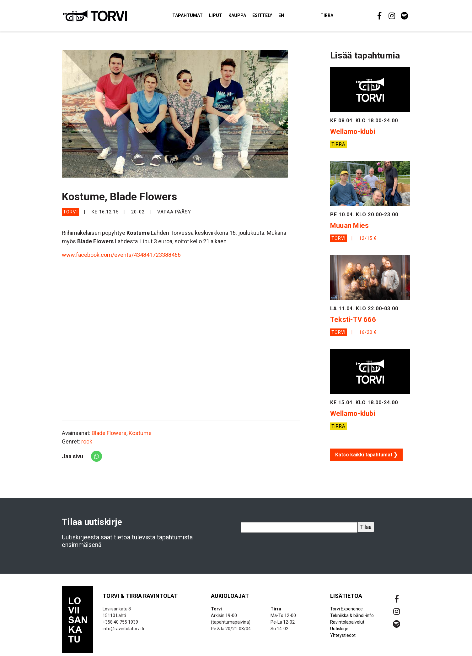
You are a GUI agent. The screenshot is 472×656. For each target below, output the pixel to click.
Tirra (337, 16)
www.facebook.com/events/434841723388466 (121, 258)
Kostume (140, 436)
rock (86, 444)
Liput (226, 16)
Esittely (273, 16)
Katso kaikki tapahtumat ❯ (366, 457)
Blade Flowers (109, 436)
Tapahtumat (198, 16)
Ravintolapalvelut (347, 624)
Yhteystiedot (343, 638)
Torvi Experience (346, 611)
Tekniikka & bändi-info (352, 618)
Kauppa (248, 16)
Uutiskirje (339, 631)
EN (292, 16)
